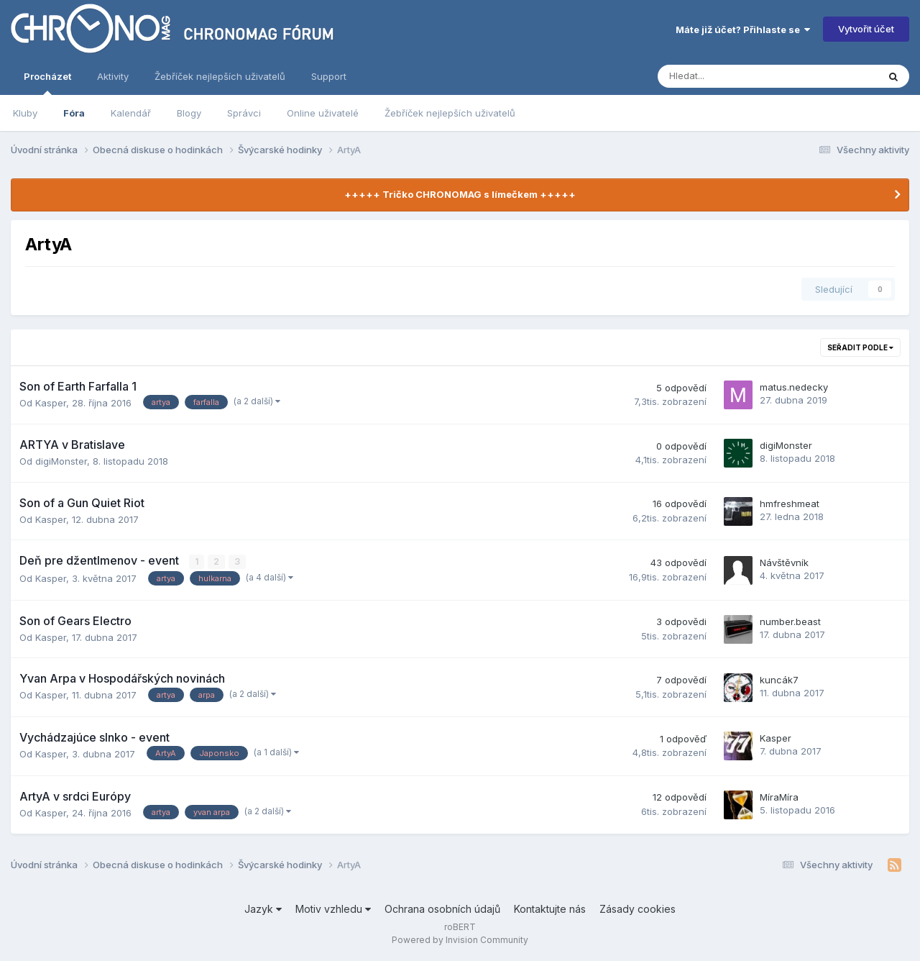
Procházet (47, 82)
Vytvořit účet (866, 29)
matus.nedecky (794, 387)
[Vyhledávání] (729, 76)
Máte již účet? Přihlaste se (743, 29)
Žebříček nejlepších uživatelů (450, 113)
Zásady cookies (637, 909)
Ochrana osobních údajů (442, 909)
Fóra (74, 113)
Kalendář (131, 113)
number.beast (790, 621)
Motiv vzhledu (333, 909)
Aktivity (113, 76)
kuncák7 (779, 680)
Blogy (189, 113)
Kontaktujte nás (550, 909)
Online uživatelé (323, 113)
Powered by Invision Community (460, 939)
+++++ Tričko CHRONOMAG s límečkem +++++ (460, 194)
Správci (244, 113)
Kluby (25, 113)
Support (328, 76)
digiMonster (61, 461)
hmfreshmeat (789, 503)
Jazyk (263, 909)
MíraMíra (779, 797)
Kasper (50, 403)
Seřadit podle (860, 347)
